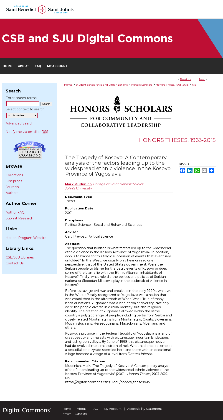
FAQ (95, 408)
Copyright (81, 413)
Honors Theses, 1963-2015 (172, 84)
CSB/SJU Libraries (20, 257)
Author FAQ (15, 212)
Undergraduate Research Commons (29, 150)
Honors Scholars (141, 84)
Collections (14, 175)
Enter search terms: (21, 98)
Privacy (66, 413)
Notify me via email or (27, 132)
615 (194, 84)
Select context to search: (25, 109)
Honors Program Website (26, 238)
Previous (185, 79)
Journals (12, 187)
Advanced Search (19, 123)
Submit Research (19, 218)
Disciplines (14, 181)
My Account (113, 408)
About (81, 408)
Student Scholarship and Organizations (102, 84)
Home (68, 84)
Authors (12, 193)
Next (202, 79)
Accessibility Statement (144, 408)
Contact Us (14, 263)
